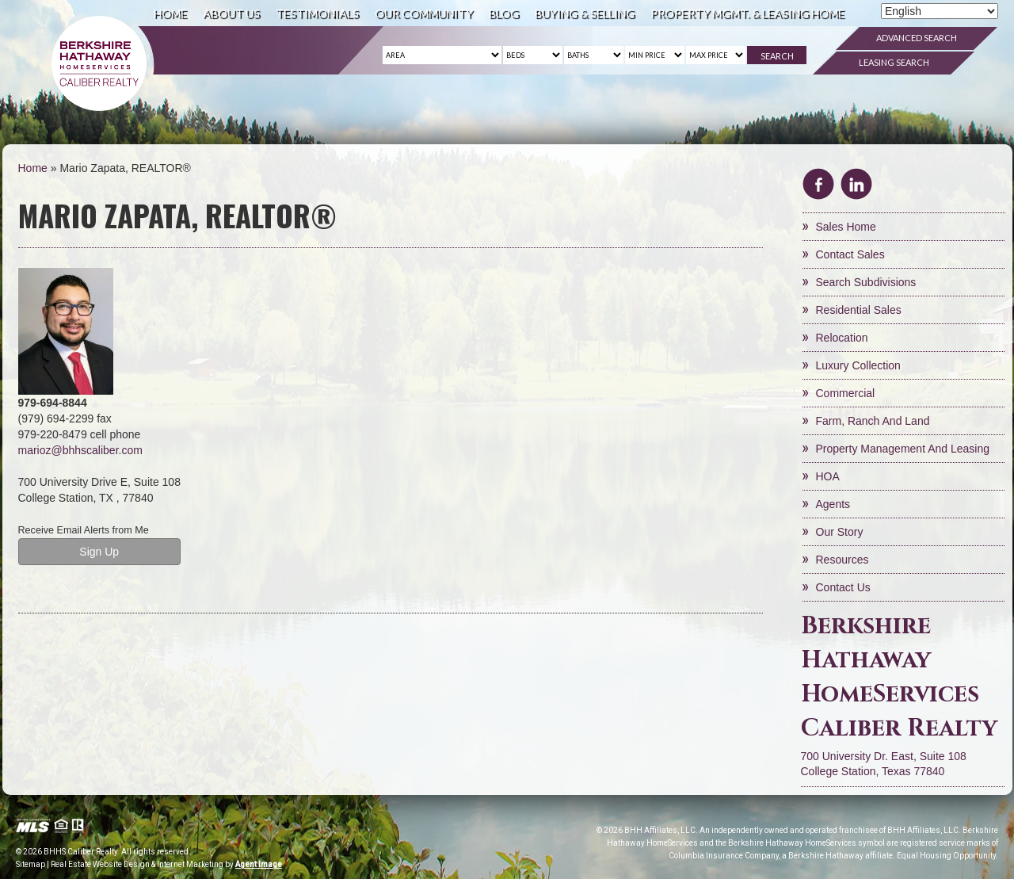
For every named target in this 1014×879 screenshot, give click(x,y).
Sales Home (846, 226)
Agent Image (258, 864)
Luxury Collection (858, 365)
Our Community (424, 13)
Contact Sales (850, 254)
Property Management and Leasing (902, 448)
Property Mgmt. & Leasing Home (747, 13)
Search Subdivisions (866, 282)
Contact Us (843, 587)
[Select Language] (939, 11)
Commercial (845, 393)
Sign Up (99, 551)
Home (170, 13)
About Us (231, 13)
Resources (842, 559)
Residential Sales (859, 310)
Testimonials (317, 13)
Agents (833, 504)
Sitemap (30, 864)
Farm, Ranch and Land (873, 421)
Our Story (839, 531)
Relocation (842, 337)
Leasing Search (894, 62)
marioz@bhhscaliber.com (80, 450)
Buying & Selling (585, 13)
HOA (828, 476)
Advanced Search (916, 37)
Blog (504, 13)
